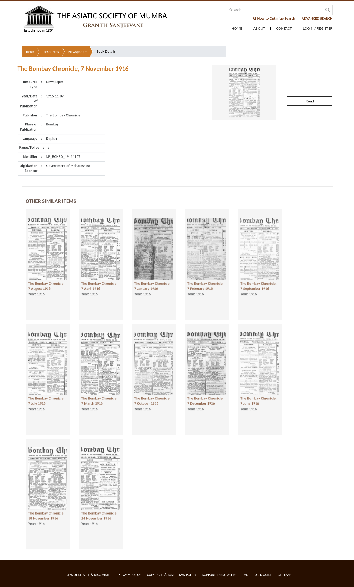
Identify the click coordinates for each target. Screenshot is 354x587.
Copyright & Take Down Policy (171, 575)
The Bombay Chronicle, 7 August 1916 (46, 285)
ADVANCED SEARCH (317, 18)
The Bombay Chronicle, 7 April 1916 (99, 285)
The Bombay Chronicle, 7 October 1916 (152, 400)
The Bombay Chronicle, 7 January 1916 (152, 285)
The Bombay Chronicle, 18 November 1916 (46, 515)
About (259, 28)
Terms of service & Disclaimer (87, 575)
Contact (284, 28)
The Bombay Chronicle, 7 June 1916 (258, 400)
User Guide (263, 575)
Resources (51, 38)
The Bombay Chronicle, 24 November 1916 (99, 515)
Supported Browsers (219, 575)
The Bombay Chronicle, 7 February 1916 (205, 285)
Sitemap (284, 575)
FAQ (245, 575)
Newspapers (77, 38)
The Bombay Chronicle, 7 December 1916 (205, 400)
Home (236, 28)
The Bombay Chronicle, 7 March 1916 (99, 400)
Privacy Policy (129, 575)
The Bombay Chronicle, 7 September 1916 (258, 285)
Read (310, 87)
